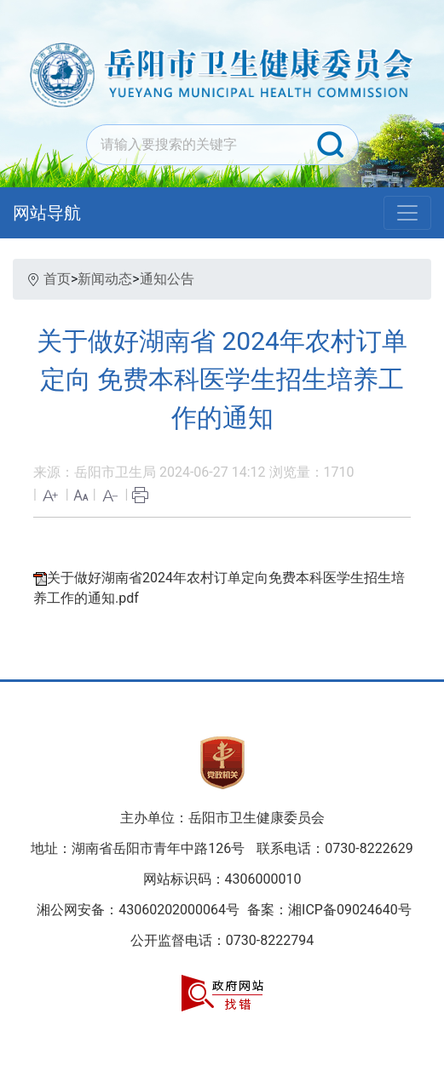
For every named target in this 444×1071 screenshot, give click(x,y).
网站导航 (47, 213)
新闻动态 (105, 279)
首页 (57, 279)
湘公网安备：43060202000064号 (138, 910)
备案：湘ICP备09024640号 (328, 910)
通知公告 (167, 279)
